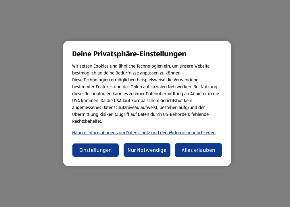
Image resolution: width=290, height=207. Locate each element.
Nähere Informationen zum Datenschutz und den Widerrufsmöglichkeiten (144, 132)
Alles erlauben (198, 150)
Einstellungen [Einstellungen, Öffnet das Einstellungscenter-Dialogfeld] (95, 150)
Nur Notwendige (147, 150)
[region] (147, 103)
